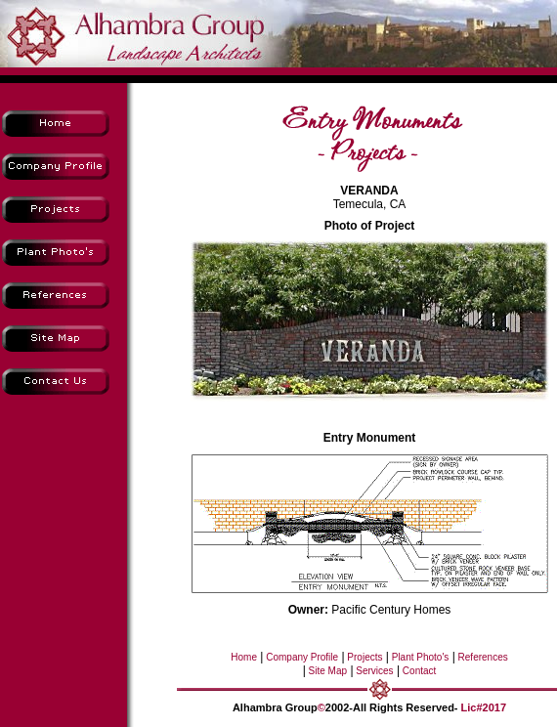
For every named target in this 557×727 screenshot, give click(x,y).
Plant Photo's (419, 657)
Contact (418, 670)
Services (374, 670)
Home (244, 657)
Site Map (326, 670)
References (481, 657)
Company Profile (300, 657)
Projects (364, 657)
